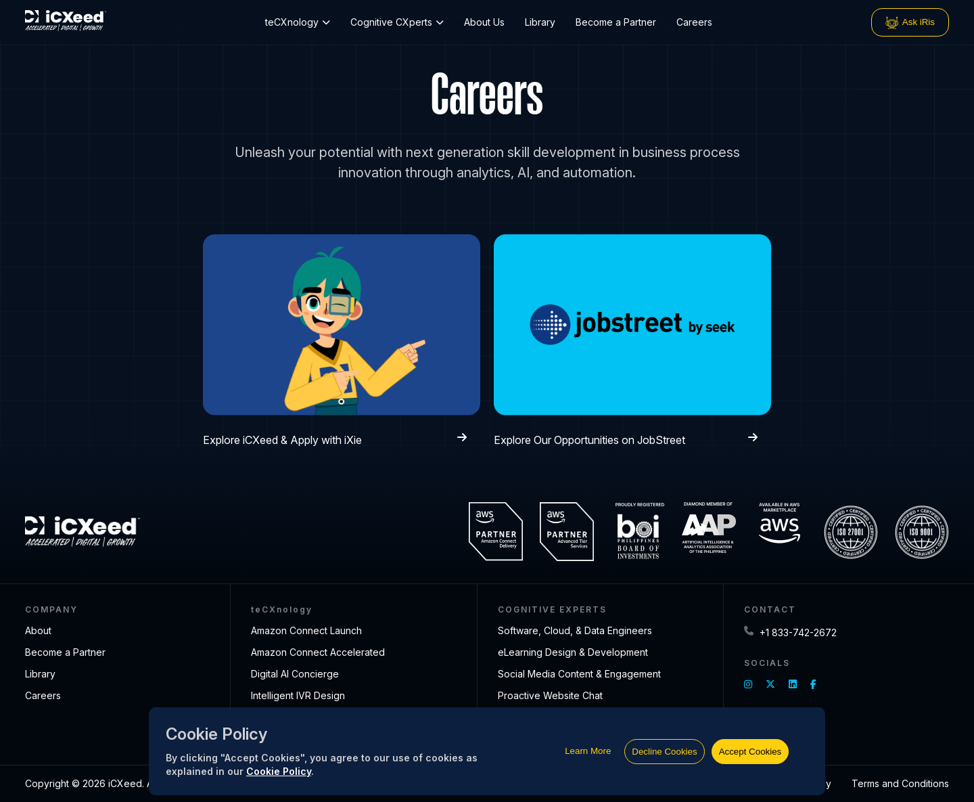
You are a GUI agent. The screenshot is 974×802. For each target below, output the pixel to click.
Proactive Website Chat (550, 695)
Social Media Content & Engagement (579, 674)
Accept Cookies (750, 752)
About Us (484, 22)
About (38, 630)
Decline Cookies (664, 752)
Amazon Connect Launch (306, 630)
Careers (694, 22)
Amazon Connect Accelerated (318, 652)
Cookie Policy (278, 771)
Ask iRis (910, 22)
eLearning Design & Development (573, 652)
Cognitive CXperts (397, 22)
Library (540, 22)
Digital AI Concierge (295, 674)
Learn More (588, 751)
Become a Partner (616, 22)
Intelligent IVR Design (298, 695)
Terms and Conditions (900, 783)
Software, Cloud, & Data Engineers (575, 630)
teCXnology (297, 22)
